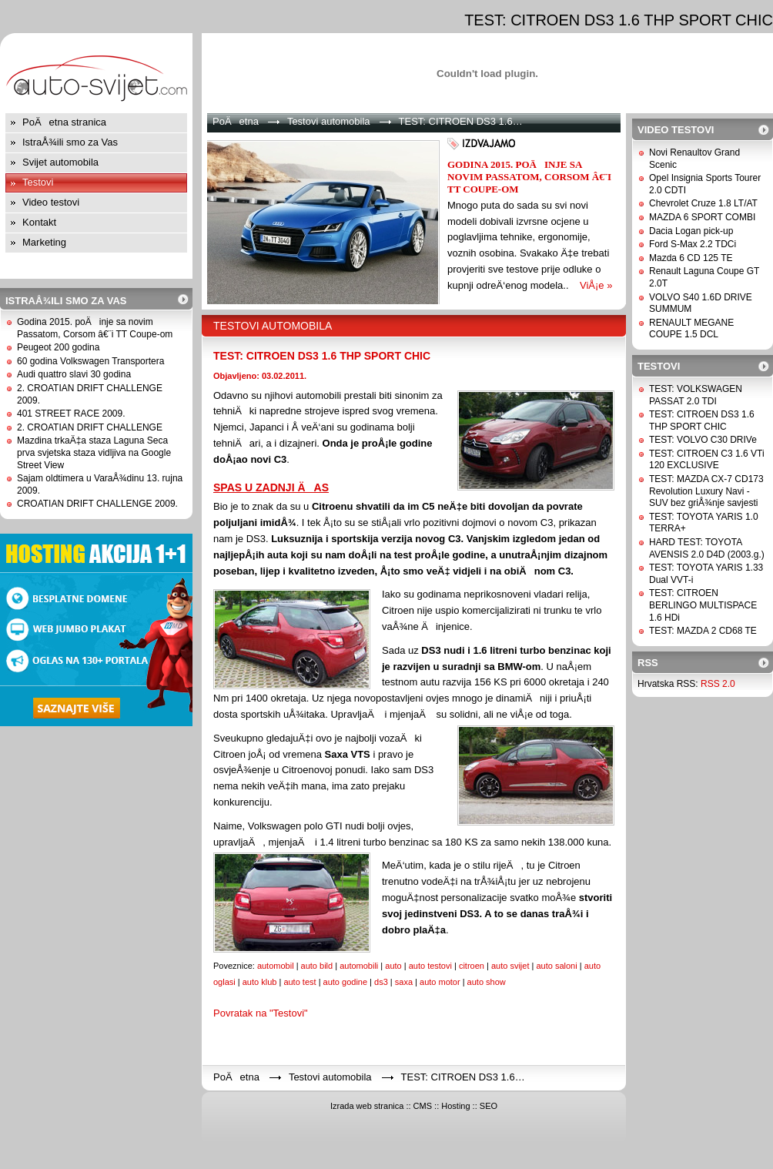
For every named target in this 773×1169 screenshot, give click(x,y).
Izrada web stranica (366, 1105)
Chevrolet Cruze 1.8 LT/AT (703, 203)
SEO (488, 1105)
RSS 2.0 (718, 683)
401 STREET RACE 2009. (71, 413)
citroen (471, 965)
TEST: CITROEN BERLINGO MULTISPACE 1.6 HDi (703, 605)
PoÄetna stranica (64, 122)
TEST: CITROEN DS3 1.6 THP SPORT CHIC (321, 356)
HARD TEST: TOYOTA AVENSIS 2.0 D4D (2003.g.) (707, 548)
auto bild (317, 965)
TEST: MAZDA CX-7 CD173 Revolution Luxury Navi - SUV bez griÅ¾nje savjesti (706, 491)
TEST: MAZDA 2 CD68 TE (703, 630)
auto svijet (510, 965)
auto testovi (430, 965)
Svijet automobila (60, 162)
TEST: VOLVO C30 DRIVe (703, 439)
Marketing (44, 242)
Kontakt (39, 222)
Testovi (37, 182)
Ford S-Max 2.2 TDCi (692, 244)
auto (393, 965)
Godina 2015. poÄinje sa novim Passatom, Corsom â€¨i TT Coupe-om (94, 328)
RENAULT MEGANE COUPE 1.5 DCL (691, 328)
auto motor (440, 981)
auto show (486, 981)
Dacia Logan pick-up (691, 231)
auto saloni (556, 965)
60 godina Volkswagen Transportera (90, 361)
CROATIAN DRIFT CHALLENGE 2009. (97, 503)
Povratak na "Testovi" (260, 1013)
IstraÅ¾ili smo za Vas (70, 142)
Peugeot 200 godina (58, 347)
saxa (404, 981)
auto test (299, 981)
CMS (422, 1105)
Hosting (455, 1105)
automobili (359, 965)
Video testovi (50, 202)
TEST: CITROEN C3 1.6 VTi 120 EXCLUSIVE (707, 459)
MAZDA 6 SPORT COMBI (702, 217)
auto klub (260, 981)
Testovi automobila (328, 121)
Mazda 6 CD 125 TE (691, 258)
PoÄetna (235, 121)
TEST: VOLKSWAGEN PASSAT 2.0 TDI (695, 395)
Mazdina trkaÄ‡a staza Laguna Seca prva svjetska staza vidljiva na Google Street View (94, 452)
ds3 (381, 981)
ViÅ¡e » (596, 285)
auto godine (345, 981)
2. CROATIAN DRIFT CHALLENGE (89, 427)
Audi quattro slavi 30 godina (74, 374)
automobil (275, 965)
